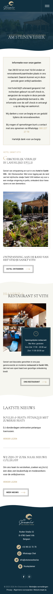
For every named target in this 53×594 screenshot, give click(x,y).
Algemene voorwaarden (23, 590)
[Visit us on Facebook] (24, 577)
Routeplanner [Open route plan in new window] (29, 566)
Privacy (9, 590)
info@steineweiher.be (29, 560)
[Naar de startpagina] (9, 5)
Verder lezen (10, 439)
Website (36, 590)
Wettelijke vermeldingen (38, 587)
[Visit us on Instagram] (29, 577)
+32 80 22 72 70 (29, 547)
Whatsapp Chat (29, 553)
